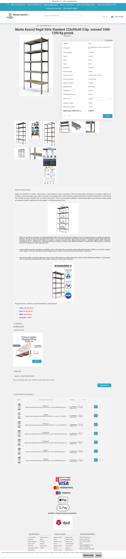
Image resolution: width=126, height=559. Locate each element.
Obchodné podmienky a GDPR (33, 546)
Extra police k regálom (69, 546)
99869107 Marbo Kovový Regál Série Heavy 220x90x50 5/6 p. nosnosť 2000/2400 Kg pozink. (46, 450)
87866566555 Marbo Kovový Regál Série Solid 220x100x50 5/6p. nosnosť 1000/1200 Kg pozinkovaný (46, 432)
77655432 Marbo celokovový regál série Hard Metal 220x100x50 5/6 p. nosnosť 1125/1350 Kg (46, 414)
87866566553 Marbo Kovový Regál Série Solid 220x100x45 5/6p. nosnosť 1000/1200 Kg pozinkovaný (46, 441)
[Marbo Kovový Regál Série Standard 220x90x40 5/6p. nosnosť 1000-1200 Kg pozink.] (36, 34)
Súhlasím (97, 555)
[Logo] (18, 15)
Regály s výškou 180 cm (58, 537)
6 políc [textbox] (91, 98)
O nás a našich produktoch (32, 537)
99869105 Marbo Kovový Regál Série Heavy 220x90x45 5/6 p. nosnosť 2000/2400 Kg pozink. (46, 459)
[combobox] (99, 98)
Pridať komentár (104, 384)
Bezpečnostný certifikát (43, 546)
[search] (80, 15)
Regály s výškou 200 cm (58, 542)
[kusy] (65, 115)
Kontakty (42, 541)
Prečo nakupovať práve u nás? (32, 542)
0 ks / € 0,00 (119, 16)
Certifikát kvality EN (18, 326)
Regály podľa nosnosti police (69, 537)
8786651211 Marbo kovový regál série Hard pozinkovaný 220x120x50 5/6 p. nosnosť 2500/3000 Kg (45, 423)
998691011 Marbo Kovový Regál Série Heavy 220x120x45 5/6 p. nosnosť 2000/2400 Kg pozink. (46, 406)
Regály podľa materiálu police (70, 542)
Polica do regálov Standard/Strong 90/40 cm (29, 336)
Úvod (38, 24)
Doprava (42, 543)
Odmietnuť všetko (85, 555)
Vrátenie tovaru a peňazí (44, 537)
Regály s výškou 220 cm (45, 24)
